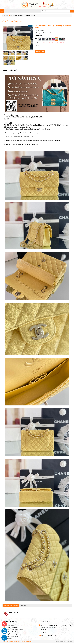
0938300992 (43, 630)
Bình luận (23, 605)
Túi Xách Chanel (30, 16)
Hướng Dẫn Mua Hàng (11, 634)
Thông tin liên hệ (44, 622)
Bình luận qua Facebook (11, 605)
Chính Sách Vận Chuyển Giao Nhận (14, 629)
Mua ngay (40, 51)
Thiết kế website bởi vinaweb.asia (63, 641)
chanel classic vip (13, 612)
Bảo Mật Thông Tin (10, 625)
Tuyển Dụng (8, 638)
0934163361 (43, 632)
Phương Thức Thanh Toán (11, 636)
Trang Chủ (5, 16)
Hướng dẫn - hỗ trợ (10, 622)
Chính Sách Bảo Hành (11, 627)
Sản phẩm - (12, 21)
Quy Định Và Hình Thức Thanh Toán (14, 632)
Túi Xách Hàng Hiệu (16, 16)
